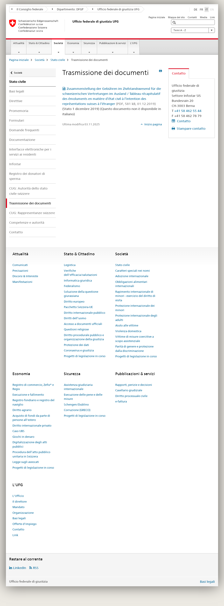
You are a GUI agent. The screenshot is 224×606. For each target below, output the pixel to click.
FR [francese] (201, 9)
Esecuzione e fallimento (28, 394)
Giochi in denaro (23, 436)
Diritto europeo (74, 301)
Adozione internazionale (131, 276)
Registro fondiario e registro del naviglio (33, 402)
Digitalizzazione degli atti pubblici (29, 444)
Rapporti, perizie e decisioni (133, 384)
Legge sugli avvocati (25, 462)
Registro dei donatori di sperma (27, 176)
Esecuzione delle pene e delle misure (83, 397)
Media (203, 17)
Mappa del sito (176, 17)
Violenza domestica (128, 331)
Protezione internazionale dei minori (135, 308)
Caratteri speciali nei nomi (132, 270)
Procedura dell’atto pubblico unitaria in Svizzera (31, 454)
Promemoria (18, 111)
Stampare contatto (190, 128)
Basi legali (16, 91)
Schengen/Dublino (76, 404)
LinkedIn (19, 568)
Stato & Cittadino (39, 43)
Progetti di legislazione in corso (84, 356)
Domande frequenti (24, 130)
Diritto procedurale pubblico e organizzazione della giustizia (84, 337)
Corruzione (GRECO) (77, 410)
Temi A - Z (192, 30)
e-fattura (121, 401)
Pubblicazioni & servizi (112, 43)
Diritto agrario (22, 410)
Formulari (16, 120)
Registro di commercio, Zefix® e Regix (33, 387)
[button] (175, 22)
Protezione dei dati (76, 345)
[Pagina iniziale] (71, 25)
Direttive (15, 101)
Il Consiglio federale (27, 9)
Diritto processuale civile (131, 396)
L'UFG (133, 43)
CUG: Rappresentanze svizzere (32, 213)
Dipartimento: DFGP (68, 9)
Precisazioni (20, 270)
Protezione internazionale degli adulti (136, 318)
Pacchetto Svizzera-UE (78, 307)
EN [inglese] (212, 9)
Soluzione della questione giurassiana (81, 294)
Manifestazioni (22, 282)
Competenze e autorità (26, 222)
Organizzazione (23, 512)
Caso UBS (18, 431)
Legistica (69, 265)
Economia (73, 43)
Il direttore (19, 501)
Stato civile (58, 60)
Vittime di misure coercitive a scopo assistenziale (134, 339)
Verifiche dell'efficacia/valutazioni (80, 273)
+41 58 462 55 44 (187, 111)
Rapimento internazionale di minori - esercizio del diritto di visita (135, 296)
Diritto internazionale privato (31, 425)
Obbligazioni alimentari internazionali (131, 284)
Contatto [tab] (179, 73)
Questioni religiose (76, 329)
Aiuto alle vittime (126, 325)
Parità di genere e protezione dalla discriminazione (134, 349)
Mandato (18, 507)
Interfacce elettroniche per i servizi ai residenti (30, 151)
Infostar (15, 164)
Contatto (16, 232)
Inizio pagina (153, 124)
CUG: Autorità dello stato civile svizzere (28, 190)
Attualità (18, 43)
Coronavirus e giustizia (79, 350)
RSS (35, 568)
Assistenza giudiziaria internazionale (78, 387)
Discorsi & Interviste (25, 276)
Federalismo (72, 286)
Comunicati (20, 265)
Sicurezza (89, 43)
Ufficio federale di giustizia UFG (115, 9)
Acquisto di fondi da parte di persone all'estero (31, 418)
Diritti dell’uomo (75, 318)
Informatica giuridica (78, 280)
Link (212, 17)
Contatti (192, 17)
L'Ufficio (18, 496)
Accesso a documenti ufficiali (83, 324)
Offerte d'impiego (24, 524)
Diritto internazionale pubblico (84, 312)
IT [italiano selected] (206, 9)
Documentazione (22, 140)
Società (59, 44)
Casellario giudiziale (128, 390)
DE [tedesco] (195, 9)
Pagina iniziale (157, 17)
